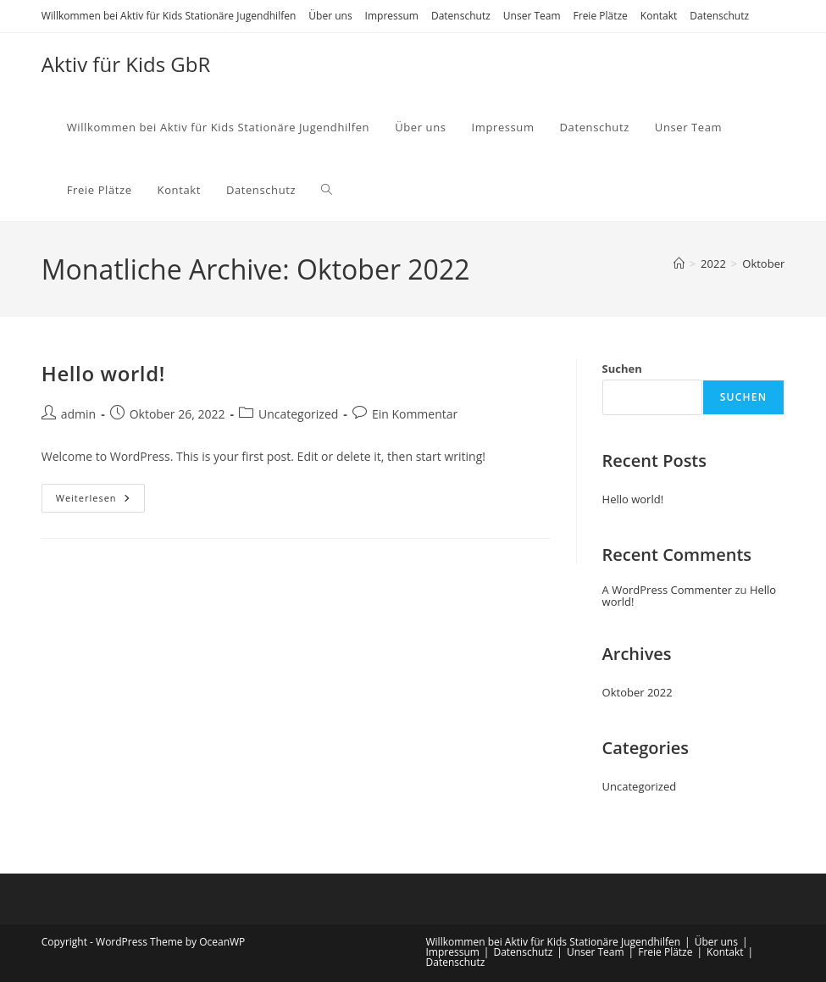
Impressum (392, 15)
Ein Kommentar (414, 414)
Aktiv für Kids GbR (126, 64)
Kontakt (658, 15)
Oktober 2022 (637, 692)
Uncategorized (298, 414)
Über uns (330, 15)
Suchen (622, 368)
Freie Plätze (601, 15)
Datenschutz (461, 15)
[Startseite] (679, 263)
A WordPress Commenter (667, 589)
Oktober (763, 263)
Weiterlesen (100, 501)
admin (78, 414)
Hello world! (103, 373)
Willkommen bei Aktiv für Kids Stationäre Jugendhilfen (169, 15)
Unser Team (532, 15)
